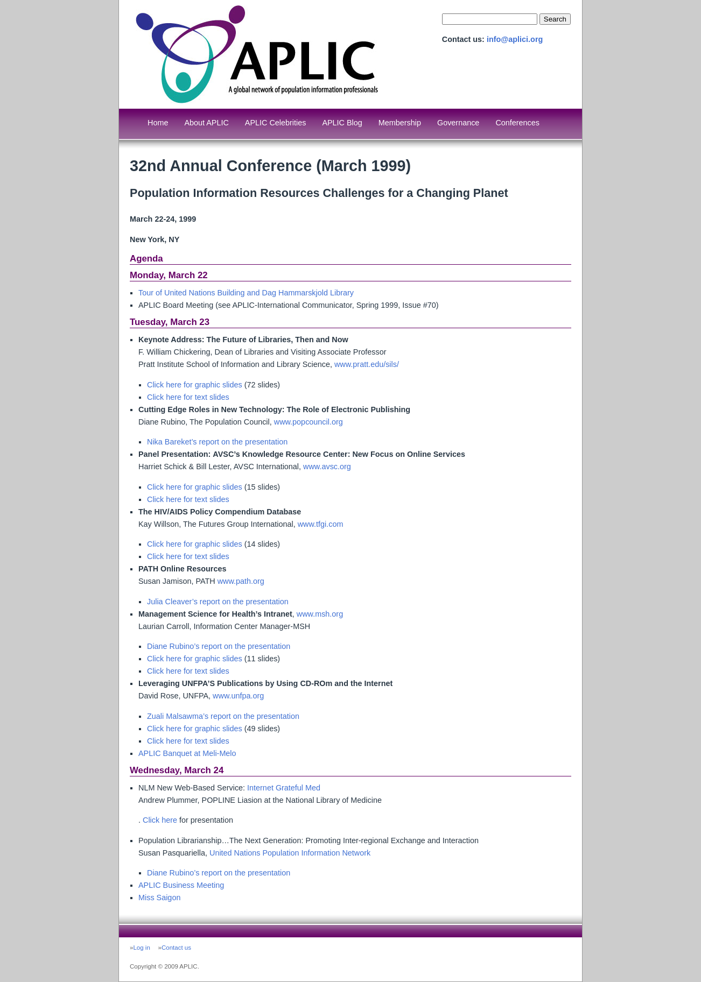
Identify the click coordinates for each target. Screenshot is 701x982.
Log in (141, 947)
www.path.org (241, 581)
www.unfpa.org (238, 695)
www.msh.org (320, 614)
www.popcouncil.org (308, 422)
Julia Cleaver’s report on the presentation (218, 601)
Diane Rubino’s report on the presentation (218, 646)
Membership (399, 122)
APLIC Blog (342, 122)
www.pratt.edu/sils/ (366, 364)
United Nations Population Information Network (289, 853)
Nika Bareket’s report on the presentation (217, 441)
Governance (458, 122)
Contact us (176, 947)
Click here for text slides (188, 397)
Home (158, 122)
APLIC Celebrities (275, 122)
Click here (160, 820)
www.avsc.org (327, 466)
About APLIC (206, 122)
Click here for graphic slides (194, 384)
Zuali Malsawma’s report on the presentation (223, 716)
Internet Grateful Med (283, 787)
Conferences (517, 122)
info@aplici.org (515, 39)
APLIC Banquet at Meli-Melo (187, 753)
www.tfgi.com (321, 524)
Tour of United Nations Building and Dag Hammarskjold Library (246, 292)
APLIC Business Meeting (181, 885)
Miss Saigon (159, 897)
